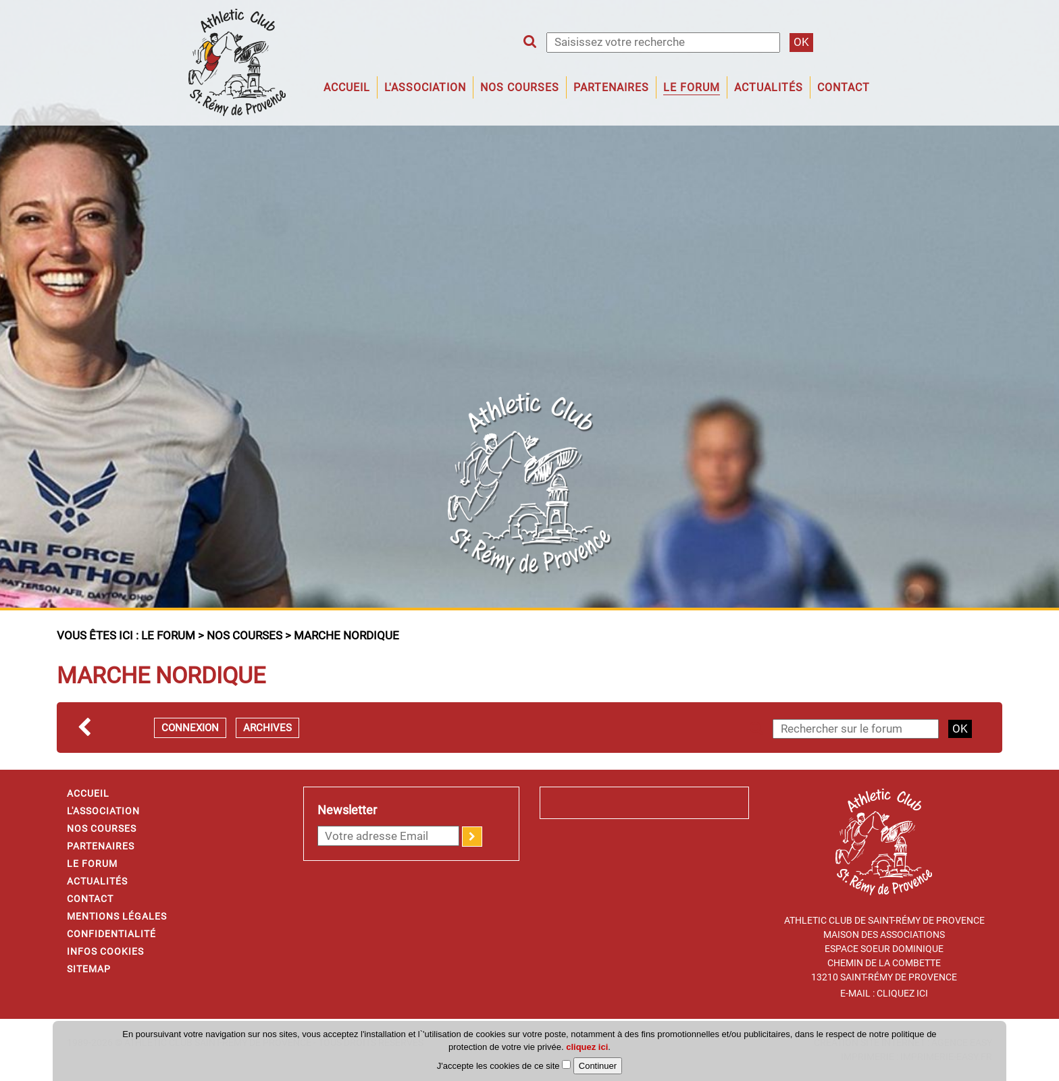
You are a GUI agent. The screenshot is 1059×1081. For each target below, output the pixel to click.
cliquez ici (587, 1047)
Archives (267, 728)
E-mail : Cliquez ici (884, 993)
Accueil (347, 87)
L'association (425, 87)
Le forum (691, 87)
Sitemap (89, 969)
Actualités (768, 87)
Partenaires (611, 87)
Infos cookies (105, 951)
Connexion (190, 728)
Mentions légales (117, 916)
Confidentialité (111, 933)
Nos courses (244, 635)
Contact (843, 87)
